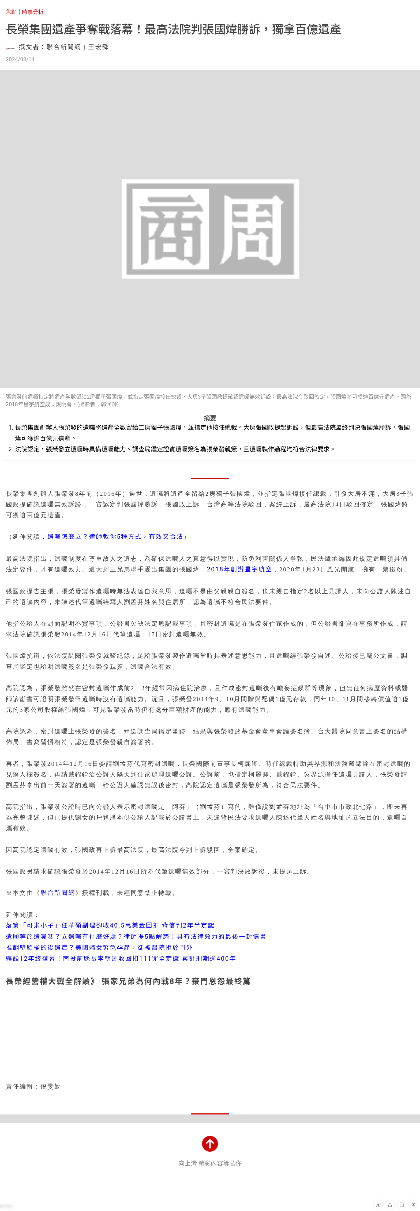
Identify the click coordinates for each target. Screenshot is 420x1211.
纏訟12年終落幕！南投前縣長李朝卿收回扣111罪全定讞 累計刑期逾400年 (121, 958)
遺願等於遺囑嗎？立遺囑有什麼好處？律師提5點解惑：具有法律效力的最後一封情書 (136, 936)
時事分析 (33, 12)
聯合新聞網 (57, 893)
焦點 (11, 12)
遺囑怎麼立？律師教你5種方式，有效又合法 (115, 536)
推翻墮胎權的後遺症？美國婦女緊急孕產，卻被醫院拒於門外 (99, 947)
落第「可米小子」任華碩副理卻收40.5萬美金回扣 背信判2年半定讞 (110, 925)
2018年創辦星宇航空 (239, 569)
